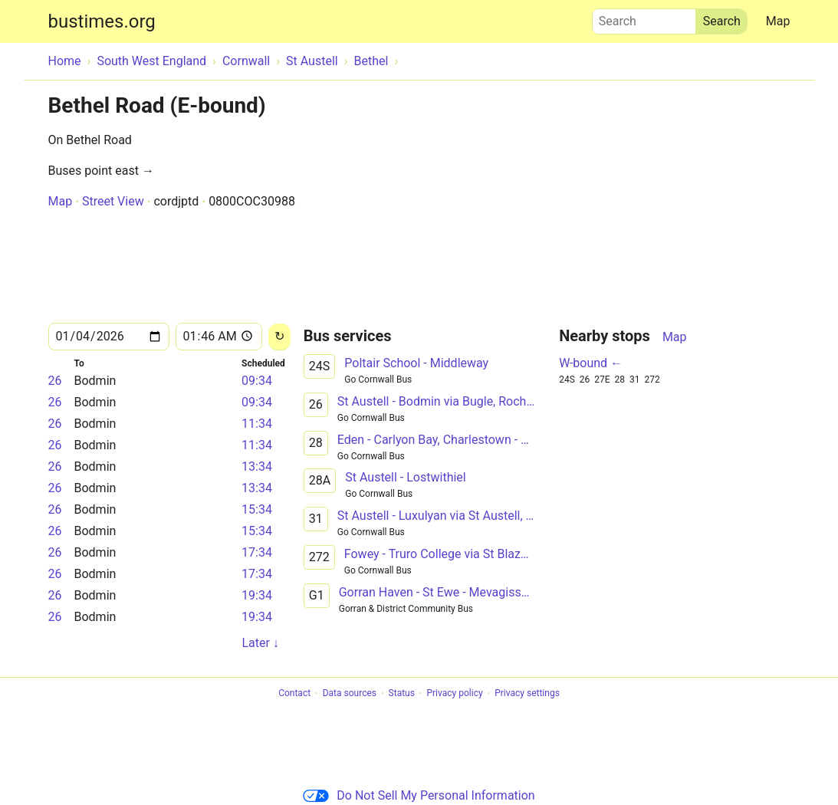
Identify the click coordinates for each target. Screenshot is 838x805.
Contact (294, 693)
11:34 (257, 423)
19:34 (257, 595)
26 (55, 380)
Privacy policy (454, 693)
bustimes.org (102, 21)
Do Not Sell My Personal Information (418, 795)
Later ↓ (260, 643)
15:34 (257, 509)
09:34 (257, 380)
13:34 (257, 466)
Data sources (349, 693)
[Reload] (279, 337)
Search (644, 17)
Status (402, 693)
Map (778, 21)
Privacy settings (527, 693)
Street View (113, 201)
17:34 (257, 552)
